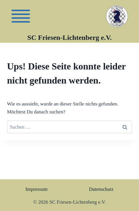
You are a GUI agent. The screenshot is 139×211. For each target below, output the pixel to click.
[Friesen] (20, 16)
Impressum (36, 189)
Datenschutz (101, 189)
